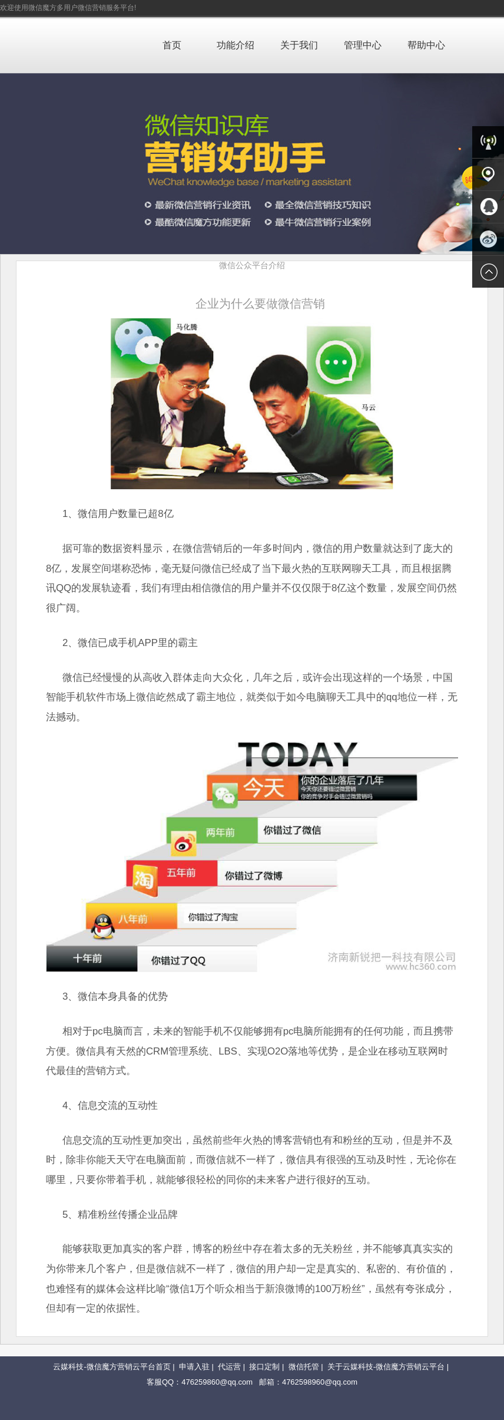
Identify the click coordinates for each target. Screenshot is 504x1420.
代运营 (229, 1366)
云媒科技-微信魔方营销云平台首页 (111, 1366)
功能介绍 (235, 45)
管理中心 (363, 45)
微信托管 (304, 1366)
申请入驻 (194, 1366)
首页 (172, 45)
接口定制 (264, 1366)
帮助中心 (426, 45)
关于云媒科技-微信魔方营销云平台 (386, 1366)
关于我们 (299, 45)
